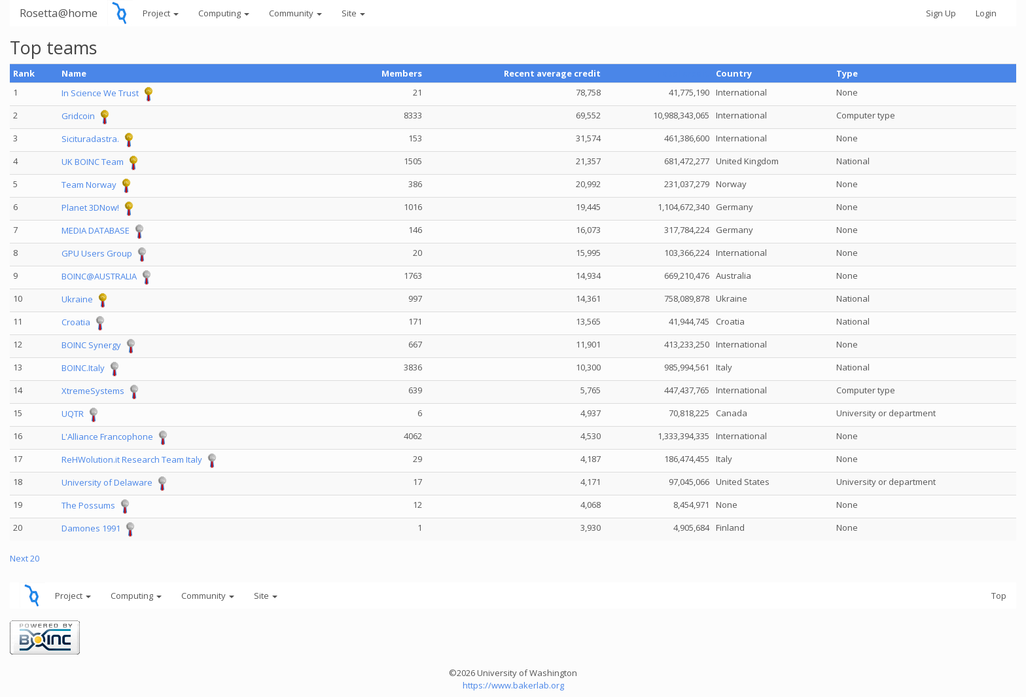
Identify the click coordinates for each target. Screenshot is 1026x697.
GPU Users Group (97, 254)
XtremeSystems (93, 391)
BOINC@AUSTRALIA (99, 277)
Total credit (682, 73)
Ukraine (77, 300)
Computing (223, 13)
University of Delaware (107, 483)
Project (161, 13)
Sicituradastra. (90, 139)
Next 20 (24, 558)
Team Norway (89, 185)
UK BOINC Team (93, 162)
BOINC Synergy (91, 345)
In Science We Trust (100, 93)
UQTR (73, 414)
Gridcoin (78, 116)
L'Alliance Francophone (107, 437)
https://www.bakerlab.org (513, 685)
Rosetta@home (58, 12)
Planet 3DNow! (90, 208)
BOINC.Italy (83, 368)
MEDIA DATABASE (96, 231)
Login (986, 13)
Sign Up (941, 13)
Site (353, 13)
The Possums (88, 506)
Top (998, 595)
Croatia (76, 323)
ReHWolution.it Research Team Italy (132, 460)
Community (295, 13)
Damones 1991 (91, 529)
